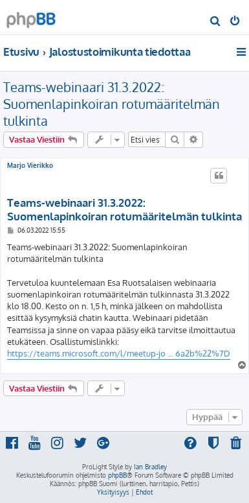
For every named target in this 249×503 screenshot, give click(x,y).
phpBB (117, 475)
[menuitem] (215, 22)
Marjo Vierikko (30, 165)
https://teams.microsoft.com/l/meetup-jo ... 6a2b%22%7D (118, 353)
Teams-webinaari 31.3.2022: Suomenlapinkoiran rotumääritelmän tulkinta (111, 103)
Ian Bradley (150, 467)
